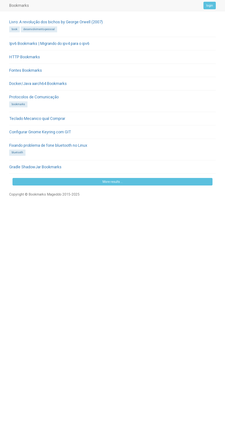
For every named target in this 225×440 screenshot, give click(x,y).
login (209, 5)
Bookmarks (19, 5)
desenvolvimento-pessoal (39, 29)
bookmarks (18, 104)
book (14, 29)
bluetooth (17, 152)
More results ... (113, 181)
